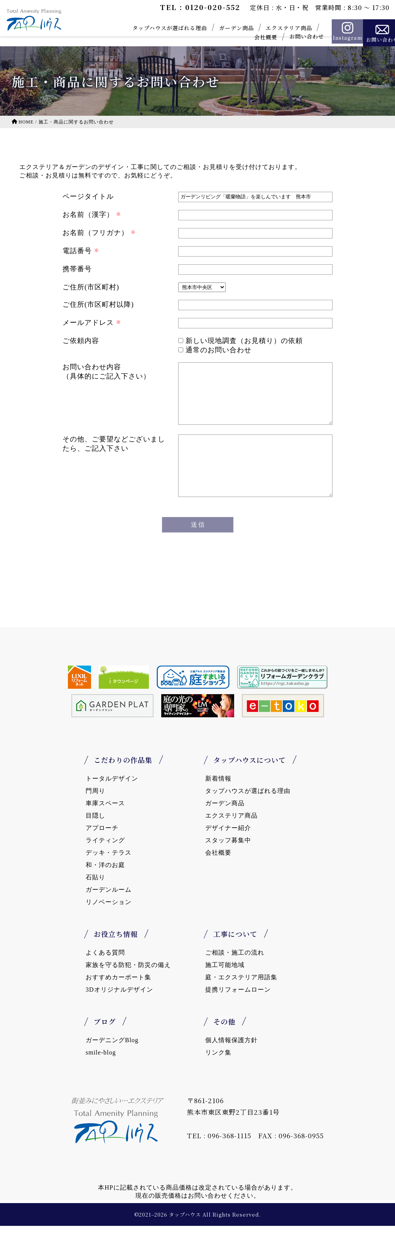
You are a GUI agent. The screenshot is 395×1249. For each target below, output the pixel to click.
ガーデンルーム (109, 912)
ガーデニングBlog (112, 1063)
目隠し (95, 838)
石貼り (95, 900)
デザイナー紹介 (228, 851)
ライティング (105, 863)
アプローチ (102, 851)
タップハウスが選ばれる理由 (155, 28)
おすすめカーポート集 (118, 1000)
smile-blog (101, 1075)
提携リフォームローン (238, 1012)
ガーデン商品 (222, 28)
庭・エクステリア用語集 (241, 1000)
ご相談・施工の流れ (234, 975)
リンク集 (218, 1075)
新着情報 (218, 801)
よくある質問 (105, 975)
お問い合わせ (292, 36)
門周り (95, 814)
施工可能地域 (225, 988)
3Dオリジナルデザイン (119, 1012)
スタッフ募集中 (228, 863)
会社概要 (251, 37)
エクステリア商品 (275, 28)
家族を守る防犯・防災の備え (128, 988)
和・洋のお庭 (105, 888)
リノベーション (109, 925)
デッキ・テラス (109, 875)
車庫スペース (105, 826)
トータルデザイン (112, 801)
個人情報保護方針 (231, 1063)
